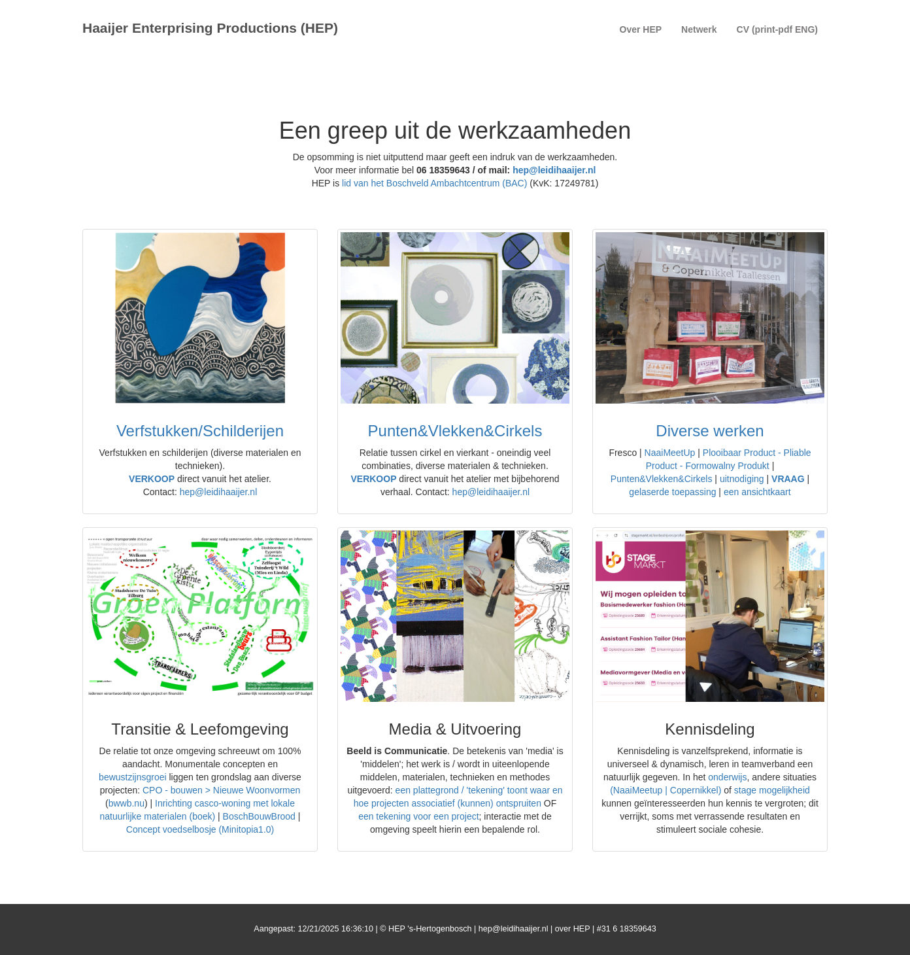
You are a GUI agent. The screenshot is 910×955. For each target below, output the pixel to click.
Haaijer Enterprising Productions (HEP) (210, 27)
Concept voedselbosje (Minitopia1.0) (200, 829)
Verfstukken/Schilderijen (200, 431)
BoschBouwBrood (259, 816)
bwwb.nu (126, 803)
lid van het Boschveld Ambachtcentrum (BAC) (434, 183)
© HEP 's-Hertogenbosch (425, 928)
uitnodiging (742, 479)
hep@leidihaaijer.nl (554, 170)
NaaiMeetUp (671, 452)
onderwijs (727, 777)
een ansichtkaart (757, 492)
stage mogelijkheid (772, 790)
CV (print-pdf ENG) (777, 29)
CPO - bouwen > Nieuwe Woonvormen (221, 790)
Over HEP (641, 29)
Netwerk (698, 29)
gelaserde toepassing (672, 492)
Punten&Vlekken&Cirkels (455, 431)
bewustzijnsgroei (133, 777)
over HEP (572, 928)
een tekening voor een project (418, 816)
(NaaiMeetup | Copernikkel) (665, 790)
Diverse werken (710, 431)
